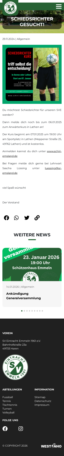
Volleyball (8, 412)
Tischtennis (9, 404)
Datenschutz (42, 401)
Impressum (41, 404)
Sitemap (39, 397)
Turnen (7, 408)
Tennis (6, 401)
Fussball (7, 397)
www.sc (52, 151)
